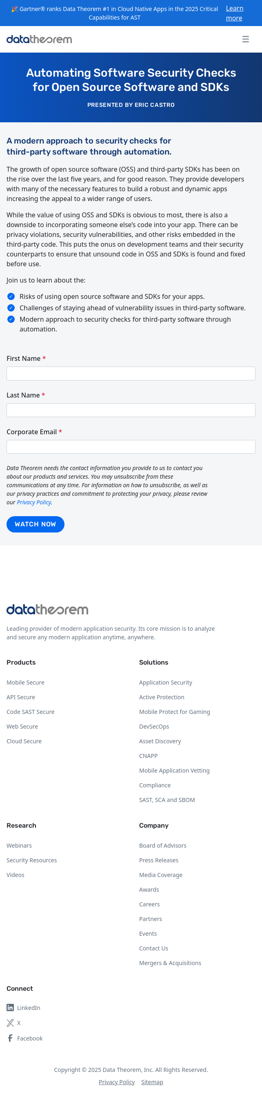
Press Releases (158, 860)
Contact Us (153, 948)
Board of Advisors (163, 845)
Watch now (35, 524)
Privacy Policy (34, 502)
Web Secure (22, 726)
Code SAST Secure (31, 712)
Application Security (165, 682)
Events (148, 933)
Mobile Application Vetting (174, 770)
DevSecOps (154, 726)
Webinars (19, 845)
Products (21, 662)
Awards (149, 889)
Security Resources (32, 860)
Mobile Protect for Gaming (174, 712)
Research (21, 825)
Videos (15, 875)
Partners (150, 919)
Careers (149, 904)
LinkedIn (23, 1008)
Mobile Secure (25, 682)
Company (154, 825)
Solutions (154, 662)
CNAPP (148, 756)
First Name (26, 358)
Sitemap (152, 1082)
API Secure (21, 697)
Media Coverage (160, 875)
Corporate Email (34, 431)
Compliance (155, 785)
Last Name (26, 395)
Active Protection (161, 697)
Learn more (235, 13)
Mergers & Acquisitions (170, 963)
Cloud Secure (24, 741)
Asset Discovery (160, 741)
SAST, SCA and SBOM (167, 800)
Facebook (25, 1038)
